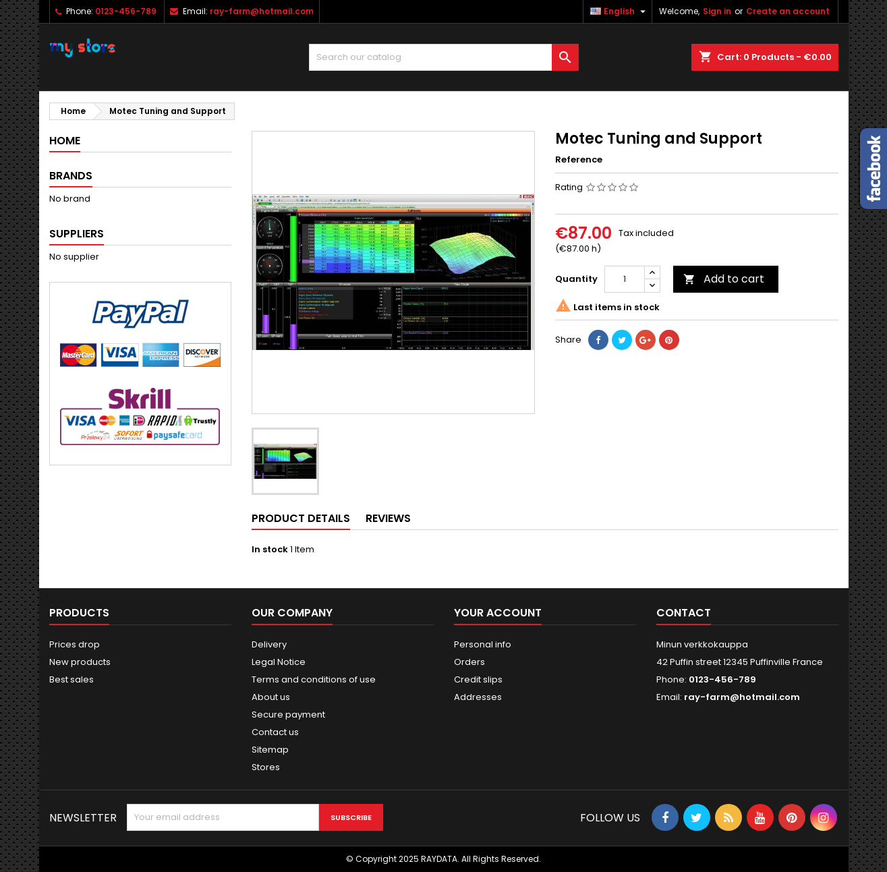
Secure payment (288, 714)
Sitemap (270, 749)
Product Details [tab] (301, 518)
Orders (469, 662)
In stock (270, 550)
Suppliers (76, 233)
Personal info (482, 644)
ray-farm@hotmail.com (262, 11)
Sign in (717, 11)
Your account (498, 612)
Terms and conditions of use (314, 679)
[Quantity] (624, 279)
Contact (683, 612)
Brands (70, 175)
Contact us (275, 732)
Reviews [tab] (388, 518)
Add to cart (723, 279)
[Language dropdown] (619, 11)
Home (64, 140)
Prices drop (74, 644)
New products (80, 662)
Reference (578, 160)
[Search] (444, 57)
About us (271, 697)
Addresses (478, 697)
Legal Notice (279, 662)
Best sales (71, 679)
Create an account (788, 11)
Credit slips (478, 679)
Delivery (269, 644)
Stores (266, 767)
